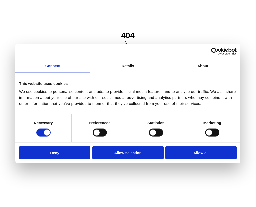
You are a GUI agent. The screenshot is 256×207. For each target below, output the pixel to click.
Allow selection (128, 152)
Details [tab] (128, 66)
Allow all (201, 152)
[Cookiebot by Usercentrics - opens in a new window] (215, 51)
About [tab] (203, 66)
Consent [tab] (53, 66)
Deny (55, 152)
